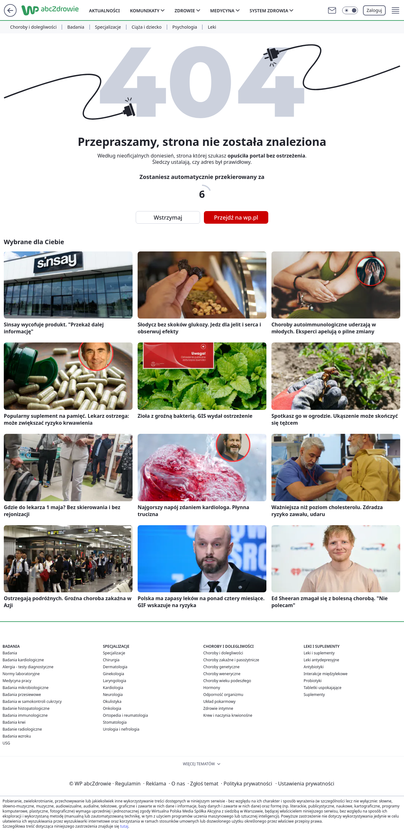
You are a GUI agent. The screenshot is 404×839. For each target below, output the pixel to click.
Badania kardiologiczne (23, 660)
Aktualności (104, 11)
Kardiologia (113, 687)
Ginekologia (113, 673)
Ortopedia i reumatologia (125, 715)
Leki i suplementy (319, 653)
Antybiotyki (314, 666)
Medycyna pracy (17, 680)
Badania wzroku (17, 736)
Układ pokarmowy (219, 701)
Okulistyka (112, 701)
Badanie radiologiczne (22, 729)
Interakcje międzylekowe (326, 673)
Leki (212, 27)
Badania (75, 27)
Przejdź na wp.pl (236, 217)
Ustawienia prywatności (304, 783)
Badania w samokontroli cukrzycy (32, 701)
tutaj (124, 826)
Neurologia (113, 694)
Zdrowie (185, 11)
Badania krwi (14, 722)
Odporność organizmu (223, 694)
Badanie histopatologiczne (26, 708)
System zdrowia (269, 11)
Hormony (211, 687)
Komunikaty (144, 11)
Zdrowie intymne (218, 708)
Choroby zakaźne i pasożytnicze (231, 660)
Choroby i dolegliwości (33, 27)
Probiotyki (313, 680)
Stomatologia (115, 722)
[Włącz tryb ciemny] (350, 10)
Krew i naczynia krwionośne (227, 715)
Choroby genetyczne (221, 666)
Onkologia (112, 708)
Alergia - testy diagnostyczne (28, 666)
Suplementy (314, 694)
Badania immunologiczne (25, 715)
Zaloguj (374, 10)
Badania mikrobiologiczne (26, 687)
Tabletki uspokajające (323, 687)
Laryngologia (114, 680)
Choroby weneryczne (222, 673)
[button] (395, 10)
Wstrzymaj (168, 217)
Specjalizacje (108, 27)
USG (6, 743)
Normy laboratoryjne (21, 673)
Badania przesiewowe (22, 694)
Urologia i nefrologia (121, 729)
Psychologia (184, 27)
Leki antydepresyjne (321, 660)
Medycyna (222, 11)
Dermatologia (115, 666)
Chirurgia (111, 660)
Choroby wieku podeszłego (227, 680)
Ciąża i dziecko (147, 27)
